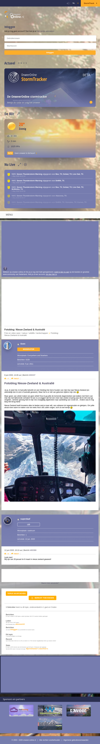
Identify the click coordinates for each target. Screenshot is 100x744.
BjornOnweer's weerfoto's (37, 649)
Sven (22, 344)
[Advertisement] (50, 244)
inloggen (14, 630)
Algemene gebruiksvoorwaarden (75, 740)
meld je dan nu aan (61, 272)
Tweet (16, 378)
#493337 (32, 375)
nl (73, 3)
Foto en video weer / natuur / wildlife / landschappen (26, 333)
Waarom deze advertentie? (50, 583)
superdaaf (25, 519)
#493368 (33, 550)
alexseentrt (20, 624)
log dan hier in (51, 274)
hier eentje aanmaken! (45, 31)
